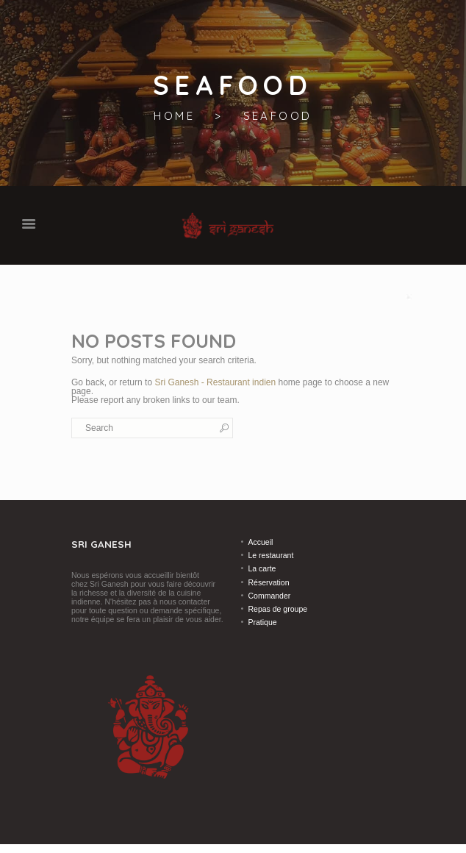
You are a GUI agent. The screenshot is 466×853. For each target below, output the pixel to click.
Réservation (269, 582)
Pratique (262, 622)
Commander (269, 595)
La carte (262, 568)
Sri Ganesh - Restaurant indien (215, 382)
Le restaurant (271, 555)
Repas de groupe (278, 608)
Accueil (260, 542)
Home (174, 116)
